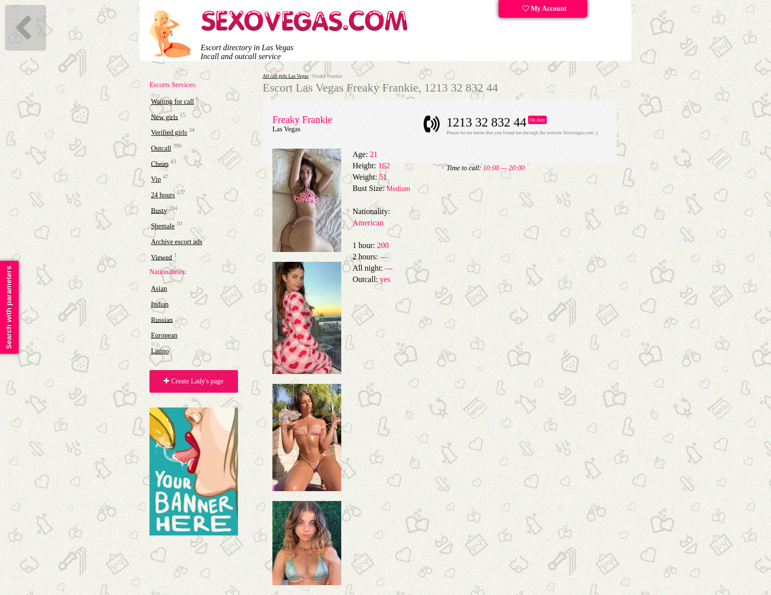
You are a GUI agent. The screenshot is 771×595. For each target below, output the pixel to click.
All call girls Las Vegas (285, 76)
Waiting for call (172, 101)
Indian (160, 304)
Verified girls (169, 132)
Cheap (160, 163)
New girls (164, 117)
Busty (159, 210)
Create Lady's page (193, 381)
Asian (159, 288)
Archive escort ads (176, 242)
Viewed (161, 257)
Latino (160, 351)
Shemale (163, 226)
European (164, 335)
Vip (156, 179)
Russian (162, 319)
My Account (544, 8)
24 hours (163, 195)
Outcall (161, 148)
